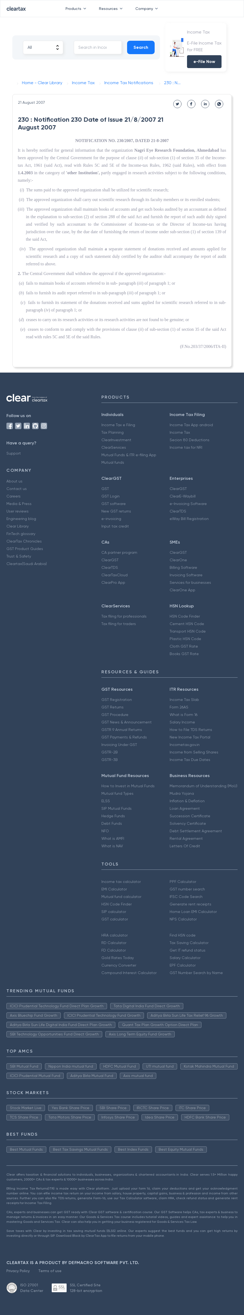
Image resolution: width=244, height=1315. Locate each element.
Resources (112, 8)
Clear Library (17, 526)
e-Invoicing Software (188, 504)
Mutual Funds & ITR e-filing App (128, 455)
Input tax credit (115, 526)
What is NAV (112, 846)
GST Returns (112, 707)
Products (77, 8)
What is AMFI (112, 838)
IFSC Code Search (186, 896)
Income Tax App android (191, 425)
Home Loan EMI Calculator (193, 911)
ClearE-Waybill (183, 496)
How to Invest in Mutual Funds (128, 786)
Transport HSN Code (188, 631)
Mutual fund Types (117, 793)
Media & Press (19, 504)
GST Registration (116, 699)
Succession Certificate (190, 816)
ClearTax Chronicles (24, 541)
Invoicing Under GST (119, 744)
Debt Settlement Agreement (196, 831)
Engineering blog (21, 519)
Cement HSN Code (187, 624)
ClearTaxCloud (114, 575)
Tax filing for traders (118, 624)
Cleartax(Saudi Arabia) (26, 564)
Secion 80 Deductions (189, 440)
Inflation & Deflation (187, 801)
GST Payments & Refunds (124, 737)
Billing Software (183, 567)
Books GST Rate (184, 654)
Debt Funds (111, 823)
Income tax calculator (121, 881)
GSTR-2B (109, 752)
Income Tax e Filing (118, 425)
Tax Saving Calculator (189, 943)
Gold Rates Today (117, 958)
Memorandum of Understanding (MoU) (203, 786)
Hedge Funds (113, 816)
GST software (113, 504)
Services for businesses (190, 582)
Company (147, 8)
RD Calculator (113, 943)
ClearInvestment (116, 440)
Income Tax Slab (184, 699)
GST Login (110, 496)
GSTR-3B (109, 759)
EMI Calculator (114, 889)
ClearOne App (182, 590)
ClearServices (113, 447)
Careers (13, 496)
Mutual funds (112, 462)
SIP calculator (113, 911)
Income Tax (180, 432)
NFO (105, 831)
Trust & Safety (18, 556)
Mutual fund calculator (121, 896)
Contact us (16, 488)
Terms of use (50, 1271)
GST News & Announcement (126, 722)
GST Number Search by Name (196, 973)
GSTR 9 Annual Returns (121, 729)
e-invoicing (111, 519)
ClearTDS (178, 511)
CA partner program (119, 552)
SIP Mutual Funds (116, 808)
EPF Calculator (183, 965)
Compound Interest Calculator (129, 973)
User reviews (17, 511)
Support (13, 453)
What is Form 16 (183, 714)
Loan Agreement (185, 808)
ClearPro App (113, 582)
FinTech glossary (20, 534)
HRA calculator (114, 935)
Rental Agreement (186, 838)
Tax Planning (112, 432)
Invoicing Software (186, 575)
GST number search (187, 889)
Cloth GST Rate (184, 646)
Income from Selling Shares (194, 752)
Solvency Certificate (188, 823)
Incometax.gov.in (185, 744)
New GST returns (116, 511)
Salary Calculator (185, 958)
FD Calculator (113, 950)
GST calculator (114, 919)
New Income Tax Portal (190, 737)
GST (105, 488)
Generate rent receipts (190, 904)
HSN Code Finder (185, 616)
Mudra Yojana (182, 793)
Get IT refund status (187, 950)
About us (14, 481)
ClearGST (178, 488)
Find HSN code (183, 935)
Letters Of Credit (185, 846)
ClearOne (178, 560)
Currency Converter (118, 965)
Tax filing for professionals (124, 616)
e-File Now (204, 61)
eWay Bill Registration (189, 519)
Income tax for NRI (186, 447)
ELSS (105, 801)
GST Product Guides (24, 549)
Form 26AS (179, 707)
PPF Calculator (183, 881)
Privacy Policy (18, 1271)
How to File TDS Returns (191, 729)
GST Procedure (114, 714)
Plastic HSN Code (185, 639)
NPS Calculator (183, 919)
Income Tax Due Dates (190, 759)
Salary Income (182, 722)
